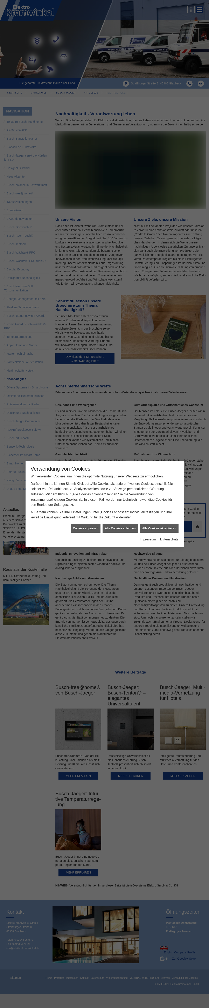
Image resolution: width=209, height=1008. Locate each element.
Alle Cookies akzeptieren (159, 528)
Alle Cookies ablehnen (120, 528)
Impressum (148, 539)
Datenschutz (169, 539)
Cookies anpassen (85, 528)
